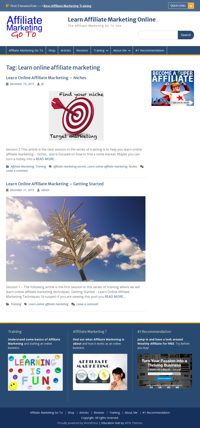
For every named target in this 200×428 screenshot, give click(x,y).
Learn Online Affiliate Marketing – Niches (46, 77)
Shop (52, 50)
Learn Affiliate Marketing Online (112, 19)
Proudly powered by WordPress (77, 423)
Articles (66, 50)
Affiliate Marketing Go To (26, 50)
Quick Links (178, 5)
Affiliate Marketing (22, 166)
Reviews (82, 50)
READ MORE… (46, 159)
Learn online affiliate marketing (107, 166)
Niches (133, 166)
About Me (120, 50)
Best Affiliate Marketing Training (68, 6)
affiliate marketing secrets (69, 166)
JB (42, 84)
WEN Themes (133, 423)
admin (45, 190)
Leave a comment (17, 171)
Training (99, 50)
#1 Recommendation (149, 50)
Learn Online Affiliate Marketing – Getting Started (55, 183)
